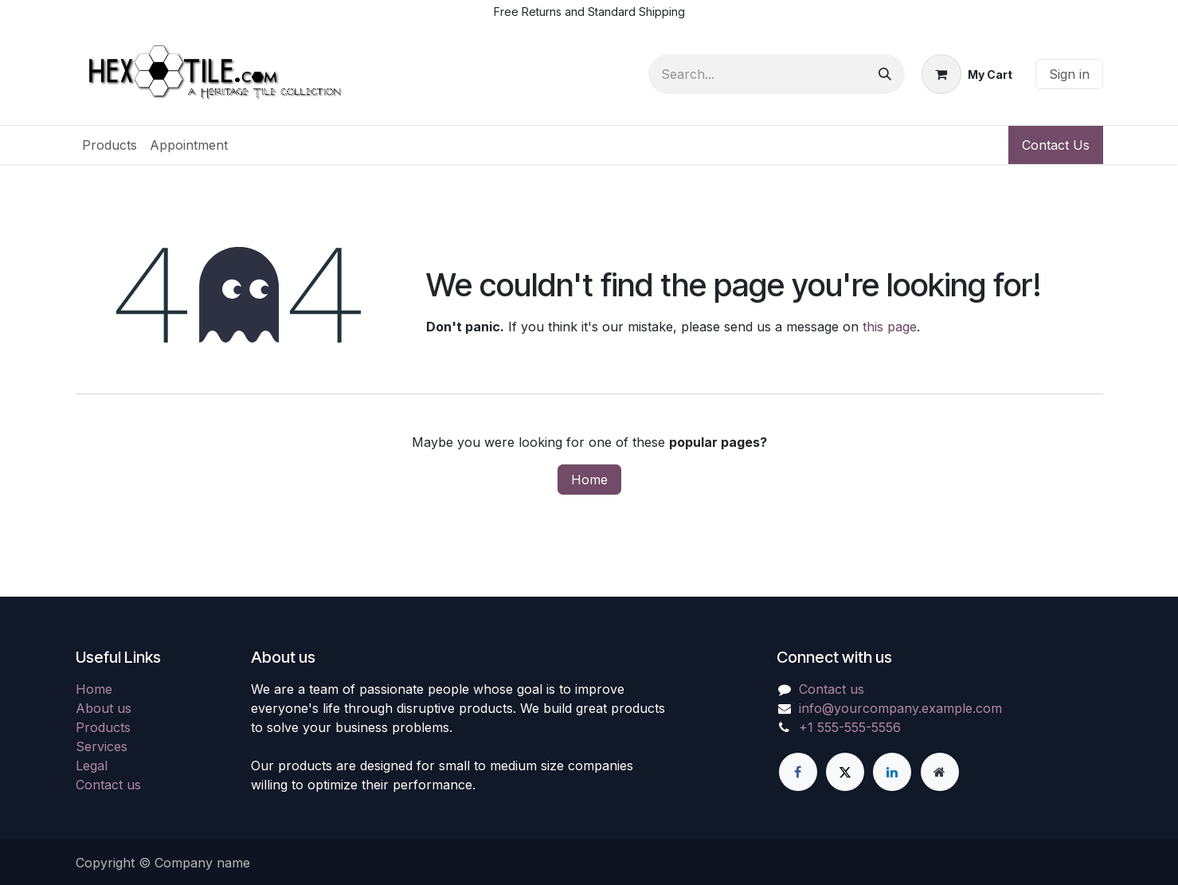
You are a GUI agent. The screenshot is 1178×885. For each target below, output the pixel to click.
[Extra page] (940, 772)
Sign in (1069, 74)
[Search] (885, 74)
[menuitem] (109, 145)
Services (101, 746)
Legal (92, 765)
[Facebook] (798, 772)
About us (103, 708)
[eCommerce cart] (967, 74)
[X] (845, 772)
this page (890, 327)
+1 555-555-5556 (850, 727)
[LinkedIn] (892, 772)
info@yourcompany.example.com (900, 708)
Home (589, 480)
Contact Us (1056, 145)
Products (103, 727)
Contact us (108, 785)
